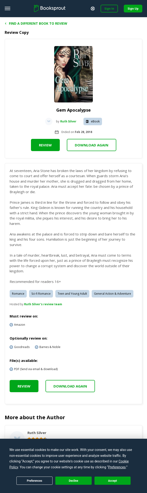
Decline (73, 480)
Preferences (34, 480)
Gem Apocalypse (73, 110)
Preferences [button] (117, 467)
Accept (112, 480)
